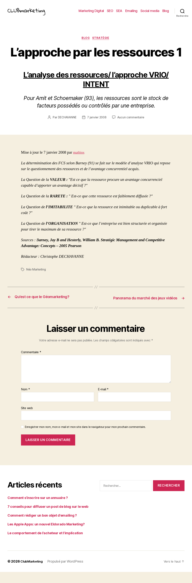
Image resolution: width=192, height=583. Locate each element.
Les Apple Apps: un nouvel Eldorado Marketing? (46, 535)
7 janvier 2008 (97, 123)
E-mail (103, 400)
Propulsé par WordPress (67, 572)
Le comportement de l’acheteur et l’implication (45, 544)
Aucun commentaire (132, 123)
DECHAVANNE (66, 123)
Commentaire (31, 363)
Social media (149, 14)
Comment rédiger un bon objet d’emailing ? (42, 526)
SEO (110, 14)
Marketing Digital (91, 14)
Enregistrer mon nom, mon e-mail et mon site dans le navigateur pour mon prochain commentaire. (85, 438)
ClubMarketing (32, 572)
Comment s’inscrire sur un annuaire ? (38, 509)
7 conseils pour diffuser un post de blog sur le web (48, 518)
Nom (25, 400)
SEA (119, 14)
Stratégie (102, 44)
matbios (79, 158)
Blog (165, 14)
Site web (27, 419)
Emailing (131, 14)
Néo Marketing (36, 276)
